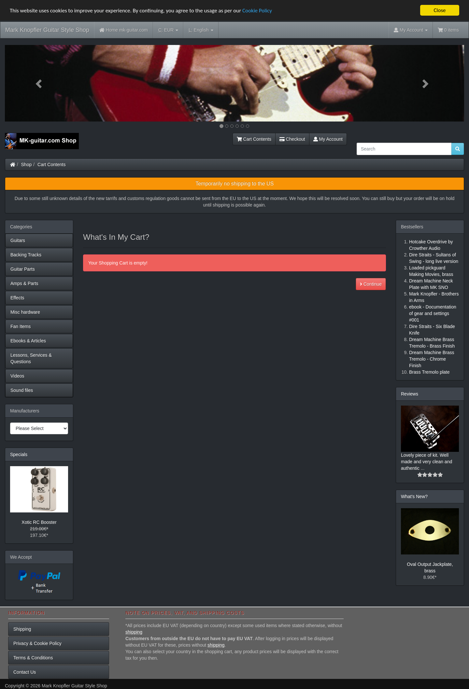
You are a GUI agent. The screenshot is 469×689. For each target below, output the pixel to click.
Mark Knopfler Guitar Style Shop (47, 30)
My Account (328, 139)
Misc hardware (25, 312)
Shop (26, 164)
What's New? (414, 496)
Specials (18, 454)
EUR (168, 30)
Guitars (17, 240)
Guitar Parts (22, 269)
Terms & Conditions (33, 657)
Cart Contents (254, 139)
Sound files (21, 390)
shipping (133, 632)
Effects (17, 297)
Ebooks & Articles (28, 340)
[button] (39, 83)
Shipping (22, 629)
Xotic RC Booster (38, 522)
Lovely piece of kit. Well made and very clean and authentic (426, 461)
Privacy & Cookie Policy (37, 643)
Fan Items (20, 326)
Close (439, 10)
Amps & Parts (24, 283)
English (201, 30)
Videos (17, 376)
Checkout (292, 139)
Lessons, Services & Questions (31, 358)
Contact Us (24, 672)
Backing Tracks (25, 254)
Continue (371, 284)
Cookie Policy (257, 10)
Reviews (409, 393)
